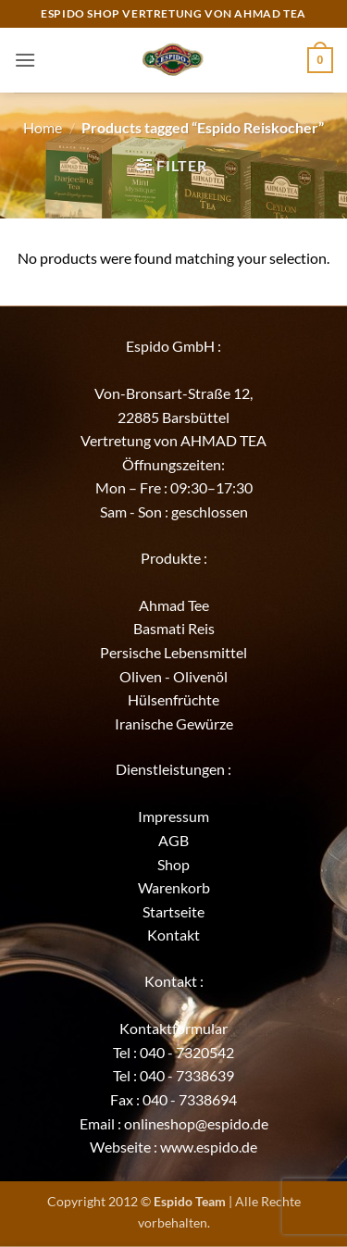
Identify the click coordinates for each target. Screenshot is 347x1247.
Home (42, 127)
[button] (25, 59)
